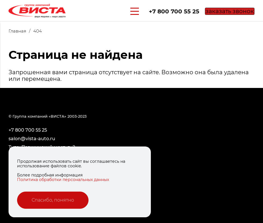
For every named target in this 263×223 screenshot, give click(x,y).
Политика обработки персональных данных (63, 179)
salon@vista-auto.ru (32, 138)
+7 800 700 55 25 (165, 11)
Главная (21, 31)
